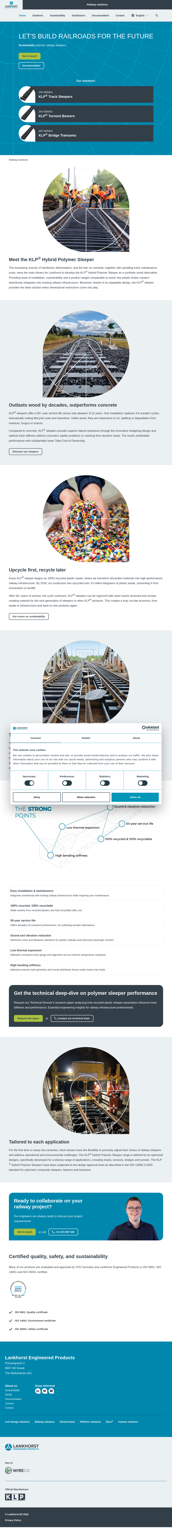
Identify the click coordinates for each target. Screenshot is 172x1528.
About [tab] (136, 738)
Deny (37, 797)
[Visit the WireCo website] (17, 1470)
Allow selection (86, 797)
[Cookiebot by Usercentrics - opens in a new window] (144, 728)
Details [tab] (86, 738)
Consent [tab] (36, 738)
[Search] (157, 15)
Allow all (135, 797)
